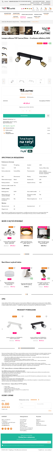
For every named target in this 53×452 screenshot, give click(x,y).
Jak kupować (22, 425)
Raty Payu (22, 422)
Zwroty (37, 422)
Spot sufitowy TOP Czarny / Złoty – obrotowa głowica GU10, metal (43, 283)
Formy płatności (23, 419)
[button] (4, 43)
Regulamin (38, 419)
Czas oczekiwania (23, 426)
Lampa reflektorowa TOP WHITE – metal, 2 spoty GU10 (20, 338)
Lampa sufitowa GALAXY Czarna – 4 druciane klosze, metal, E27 (9, 242)
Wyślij (50, 410)
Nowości (29, 17)
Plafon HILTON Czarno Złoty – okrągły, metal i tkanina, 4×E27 (43, 242)
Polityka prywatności (40, 421)
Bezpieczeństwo (23, 423)
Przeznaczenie (38, 14)
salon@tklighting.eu (6, 425)
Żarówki (16, 17)
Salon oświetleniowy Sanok (39, 1)
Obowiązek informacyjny (41, 425)
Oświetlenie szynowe (27, 14)
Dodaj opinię (30, 97)
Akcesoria (46, 14)
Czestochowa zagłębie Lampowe (24, 1)
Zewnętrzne (16, 14)
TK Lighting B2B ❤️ (46, 4)
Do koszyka (24, 115)
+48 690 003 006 (13, 1)
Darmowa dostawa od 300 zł (26, 429)
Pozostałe (38, 416)
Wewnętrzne (7, 14)
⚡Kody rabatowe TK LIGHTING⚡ (25, 4)
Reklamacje (38, 423)
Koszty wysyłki (23, 421)
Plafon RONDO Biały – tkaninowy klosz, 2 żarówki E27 (9, 283)
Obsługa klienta (24, 416)
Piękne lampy (37, 17)
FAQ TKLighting (23, 430)
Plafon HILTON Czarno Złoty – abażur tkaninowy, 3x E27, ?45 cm (26, 242)
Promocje (23, 17)
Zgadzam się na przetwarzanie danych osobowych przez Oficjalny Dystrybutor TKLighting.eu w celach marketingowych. (24, 445)
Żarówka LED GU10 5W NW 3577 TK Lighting (26, 284)
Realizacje (48, 1)
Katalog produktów (37, 4)
